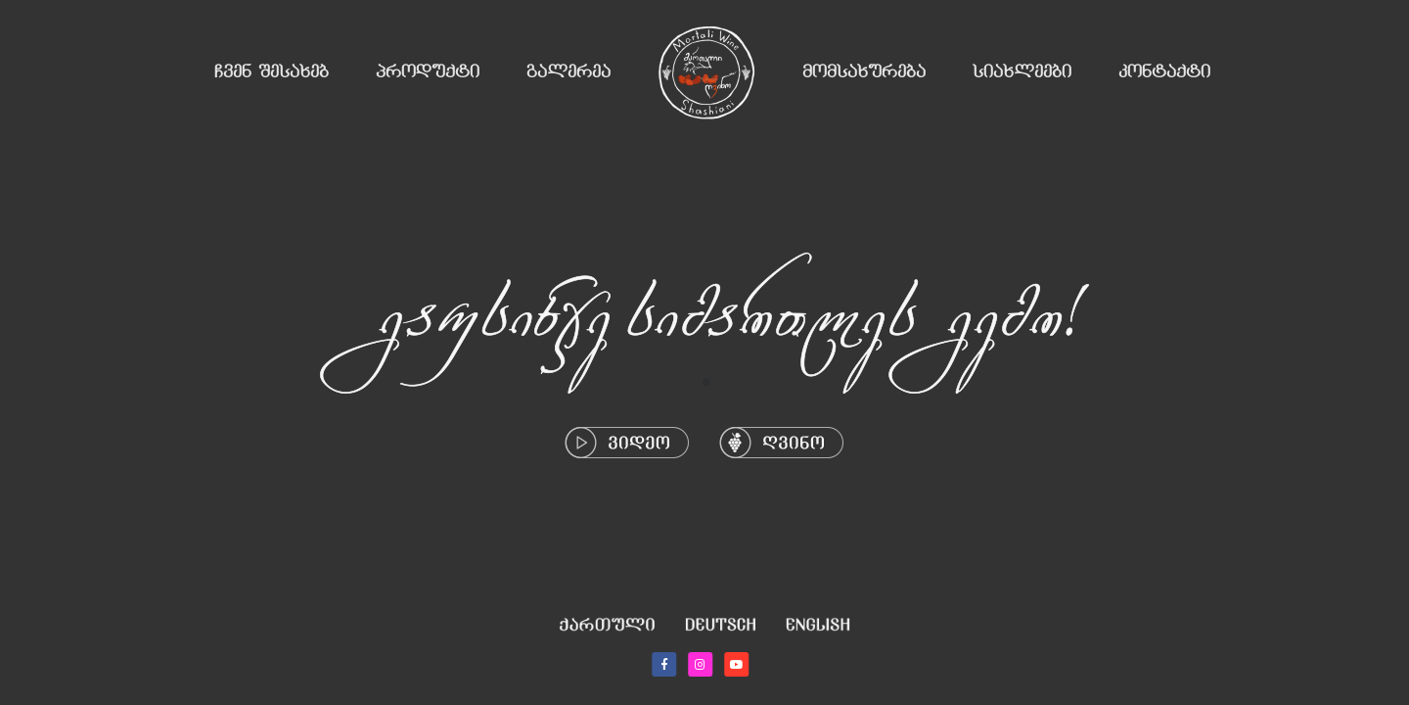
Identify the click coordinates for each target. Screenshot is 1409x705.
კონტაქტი (1164, 73)
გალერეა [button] (568, 73)
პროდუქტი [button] (427, 73)
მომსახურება (864, 73)
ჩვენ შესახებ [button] (271, 73)
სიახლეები (1022, 73)
